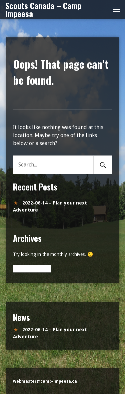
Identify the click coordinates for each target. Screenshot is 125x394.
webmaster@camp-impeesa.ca (45, 381)
